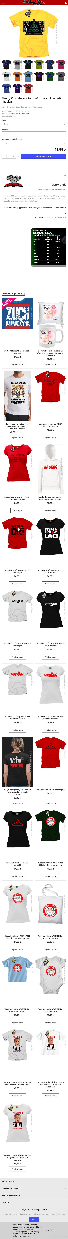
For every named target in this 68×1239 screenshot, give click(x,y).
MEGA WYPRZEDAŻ (34, 1195)
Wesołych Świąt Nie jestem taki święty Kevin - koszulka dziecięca (51, 1084)
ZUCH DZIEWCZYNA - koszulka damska (17, 352)
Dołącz (34, 1219)
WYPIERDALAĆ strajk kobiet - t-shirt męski (17, 644)
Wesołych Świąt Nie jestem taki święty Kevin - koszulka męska (17, 1083)
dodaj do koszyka (43, 156)
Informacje (34, 1181)
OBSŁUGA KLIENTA (34, 1188)
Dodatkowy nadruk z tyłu (12, 139)
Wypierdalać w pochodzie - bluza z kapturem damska (50, 498)
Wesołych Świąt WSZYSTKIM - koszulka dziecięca (17, 1010)
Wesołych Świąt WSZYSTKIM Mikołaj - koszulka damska (17, 937)
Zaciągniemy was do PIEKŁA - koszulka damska (17, 498)
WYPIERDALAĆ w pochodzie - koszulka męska (17, 717)
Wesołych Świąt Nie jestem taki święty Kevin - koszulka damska (17, 1157)
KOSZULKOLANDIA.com (20, 114)
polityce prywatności (21, 1236)
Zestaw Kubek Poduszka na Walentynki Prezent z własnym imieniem (50, 353)
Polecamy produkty (13, 293)
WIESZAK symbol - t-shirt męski (51, 790)
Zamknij (49, 1230)
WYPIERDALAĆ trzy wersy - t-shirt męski (17, 571)
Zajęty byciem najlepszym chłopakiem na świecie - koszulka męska (17, 426)
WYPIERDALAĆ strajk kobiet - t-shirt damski (50, 644)
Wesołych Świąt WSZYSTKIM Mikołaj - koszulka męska (50, 864)
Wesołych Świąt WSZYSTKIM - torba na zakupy (51, 937)
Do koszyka (17, 511)
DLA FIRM (34, 1202)
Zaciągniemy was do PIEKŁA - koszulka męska (51, 425)
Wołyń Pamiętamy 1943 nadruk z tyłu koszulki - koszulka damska (17, 792)
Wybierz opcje (17, 364)
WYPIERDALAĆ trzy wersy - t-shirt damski (50, 571)
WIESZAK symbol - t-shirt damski (17, 864)
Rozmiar (5, 129)
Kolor (4, 120)
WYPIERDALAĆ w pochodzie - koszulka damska (50, 717)
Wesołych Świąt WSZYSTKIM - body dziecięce (51, 1010)
